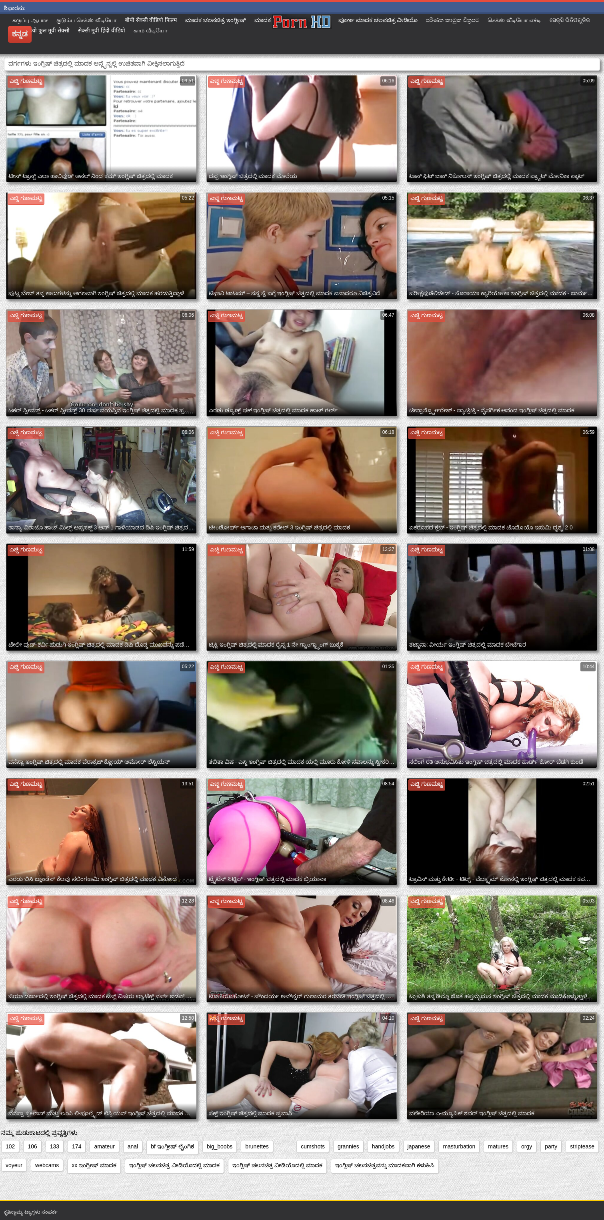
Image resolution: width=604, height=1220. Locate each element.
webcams (47, 1165)
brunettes (256, 1146)
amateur (104, 1146)
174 (76, 1146)
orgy (526, 1146)
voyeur (14, 1165)
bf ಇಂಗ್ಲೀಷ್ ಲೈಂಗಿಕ (172, 1146)
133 (54, 1146)
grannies (348, 1146)
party (551, 1146)
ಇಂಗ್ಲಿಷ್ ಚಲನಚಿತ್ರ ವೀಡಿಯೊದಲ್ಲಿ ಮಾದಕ (174, 1165)
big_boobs (220, 1146)
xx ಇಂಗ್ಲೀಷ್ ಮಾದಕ (94, 1165)
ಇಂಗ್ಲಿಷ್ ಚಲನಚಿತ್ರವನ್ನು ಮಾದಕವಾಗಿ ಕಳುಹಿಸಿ (384, 1165)
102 (10, 1146)
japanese (419, 1146)
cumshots (313, 1146)
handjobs (383, 1146)
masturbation (459, 1146)
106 (32, 1146)
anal (133, 1146)
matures (498, 1146)
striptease (582, 1146)
